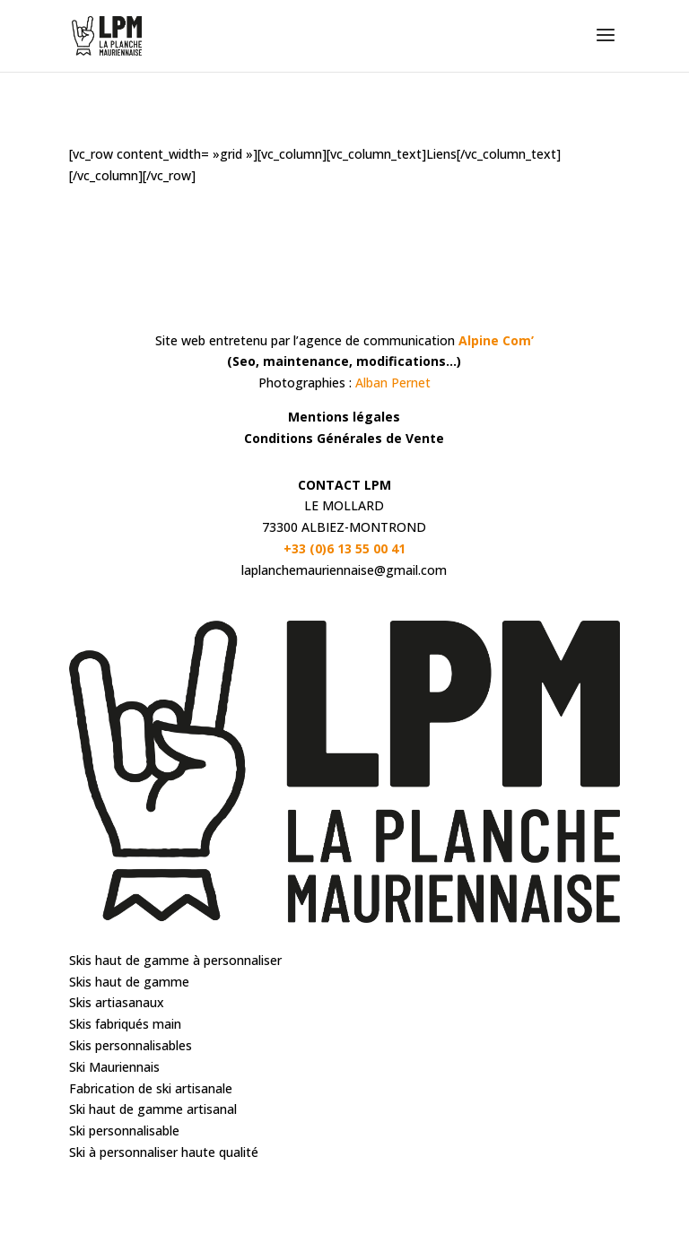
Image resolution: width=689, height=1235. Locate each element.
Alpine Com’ (496, 340)
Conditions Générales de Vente (344, 438)
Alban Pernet (393, 382)
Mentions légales (344, 416)
